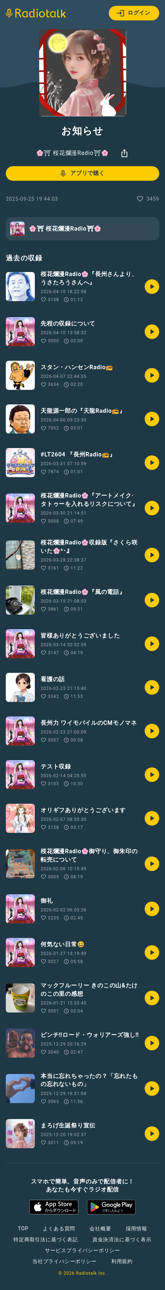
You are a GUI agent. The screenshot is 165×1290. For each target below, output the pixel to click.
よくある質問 (59, 1228)
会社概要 (100, 1228)
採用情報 (136, 1228)
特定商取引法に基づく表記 (45, 1239)
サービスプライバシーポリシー (82, 1250)
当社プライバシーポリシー (64, 1261)
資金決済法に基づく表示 (122, 1239)
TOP (23, 1228)
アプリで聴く (82, 173)
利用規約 (122, 1261)
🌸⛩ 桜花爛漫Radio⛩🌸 (72, 152)
